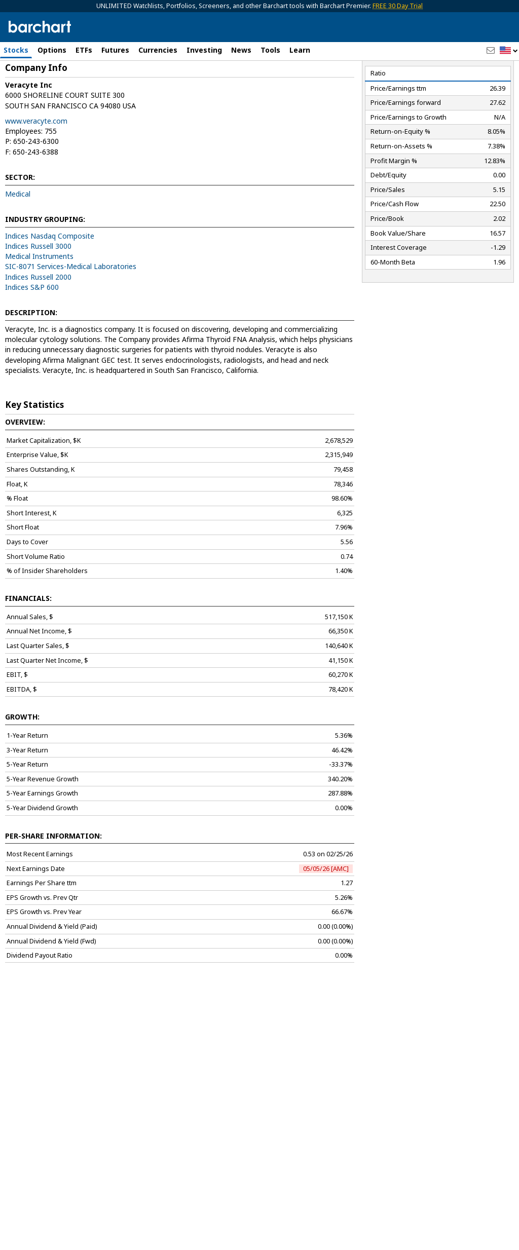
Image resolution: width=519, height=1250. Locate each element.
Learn (299, 50)
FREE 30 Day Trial (398, 6)
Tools (270, 50)
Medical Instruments (39, 299)
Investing (204, 50)
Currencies (157, 50)
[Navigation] (93, 87)
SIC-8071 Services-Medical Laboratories (70, 310)
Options (52, 50)
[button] (509, 51)
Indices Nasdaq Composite (49, 279)
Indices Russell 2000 (38, 320)
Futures (115, 50)
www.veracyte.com (36, 164)
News (241, 50)
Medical (17, 237)
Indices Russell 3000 (38, 289)
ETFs (84, 50)
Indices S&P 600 (32, 330)
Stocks (16, 50)
